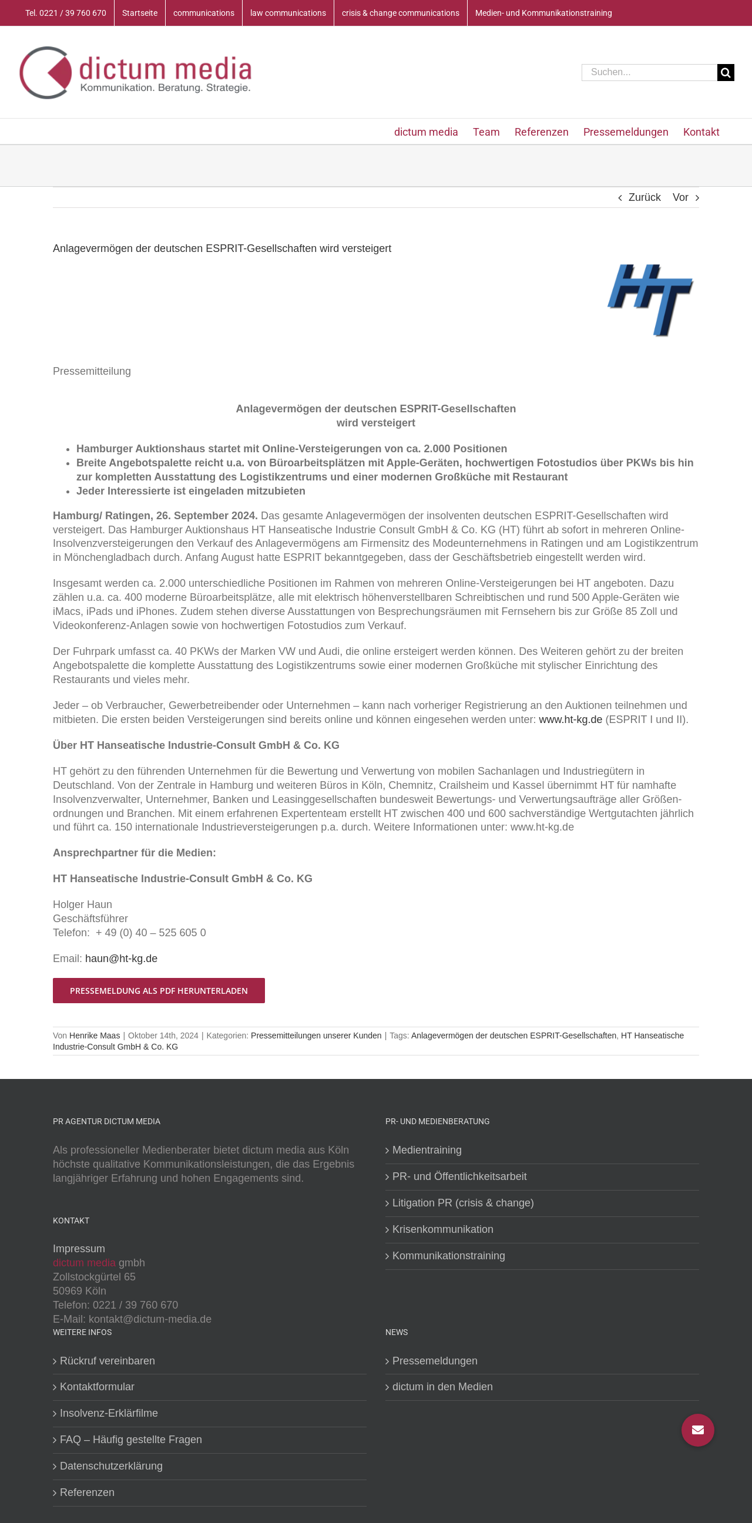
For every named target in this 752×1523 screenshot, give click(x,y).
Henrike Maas (94, 1035)
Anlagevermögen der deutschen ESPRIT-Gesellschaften (513, 1035)
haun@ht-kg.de (121, 958)
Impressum (79, 1249)
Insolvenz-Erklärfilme (109, 1413)
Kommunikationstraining (448, 1256)
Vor (681, 197)
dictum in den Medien (442, 1387)
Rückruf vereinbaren (107, 1361)
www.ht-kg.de (571, 719)
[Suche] (725, 72)
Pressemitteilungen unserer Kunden (316, 1035)
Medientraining (427, 1150)
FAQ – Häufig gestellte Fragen (131, 1439)
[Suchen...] (649, 72)
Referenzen (87, 1492)
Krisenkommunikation (443, 1229)
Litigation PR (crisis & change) (463, 1203)
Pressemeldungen (435, 1361)
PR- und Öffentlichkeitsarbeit (459, 1176)
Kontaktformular (97, 1387)
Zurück (645, 197)
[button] (698, 1430)
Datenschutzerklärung (111, 1466)
